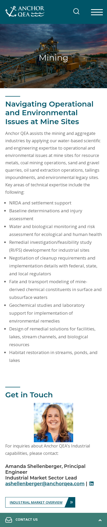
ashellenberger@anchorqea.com (44, 484)
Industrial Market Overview (42, 502)
